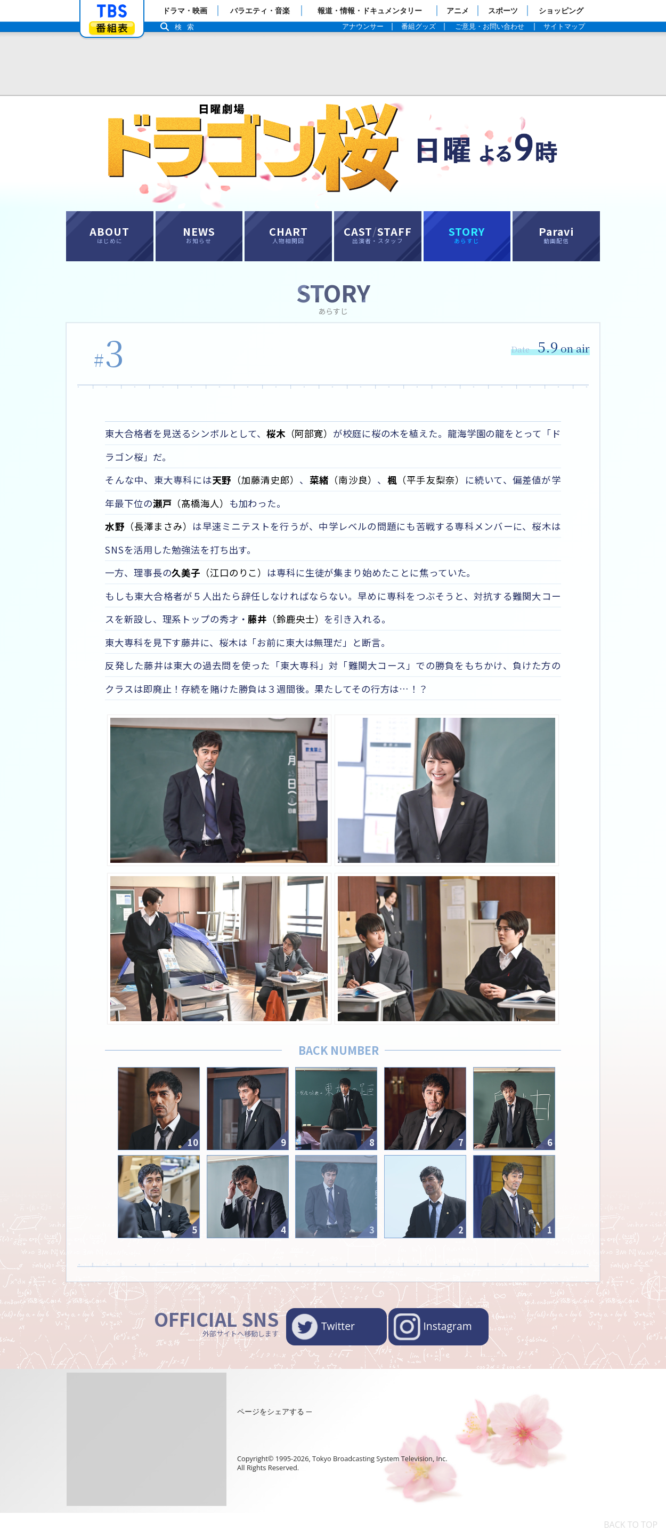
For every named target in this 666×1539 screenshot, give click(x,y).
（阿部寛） (312, 441)
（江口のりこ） (227, 588)
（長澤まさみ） (152, 539)
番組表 (112, 28)
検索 (187, 27)
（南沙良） (354, 491)
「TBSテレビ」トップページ (112, 11)
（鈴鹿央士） (317, 636)
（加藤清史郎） (262, 491)
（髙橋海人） (217, 515)
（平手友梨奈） (439, 491)
